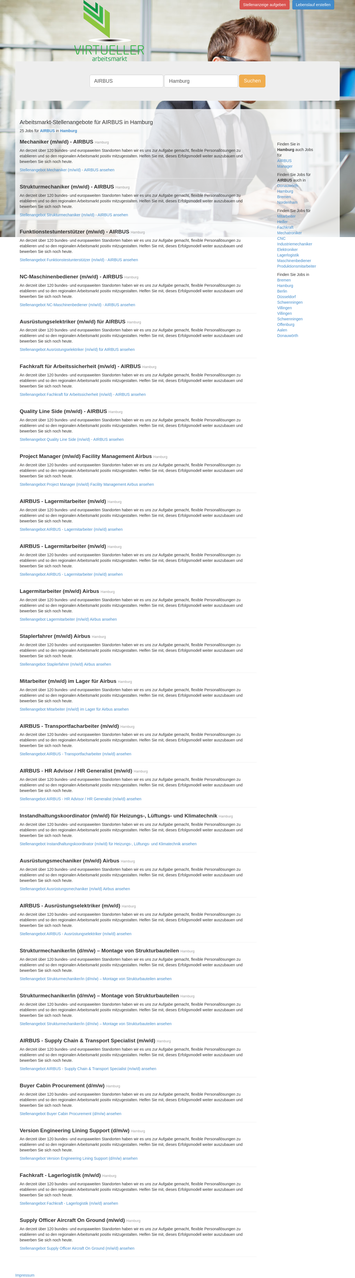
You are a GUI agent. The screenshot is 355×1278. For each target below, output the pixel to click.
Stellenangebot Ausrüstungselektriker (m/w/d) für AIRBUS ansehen (77, 349)
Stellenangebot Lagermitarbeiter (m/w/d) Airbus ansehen (68, 619)
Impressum (24, 1275)
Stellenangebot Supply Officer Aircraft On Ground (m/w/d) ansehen (77, 1248)
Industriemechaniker (294, 244)
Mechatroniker (289, 233)
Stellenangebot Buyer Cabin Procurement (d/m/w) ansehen (70, 1113)
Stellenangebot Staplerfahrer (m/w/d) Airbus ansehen (65, 664)
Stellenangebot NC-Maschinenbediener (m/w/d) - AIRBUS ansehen (77, 305)
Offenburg (286, 324)
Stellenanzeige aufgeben (264, 4)
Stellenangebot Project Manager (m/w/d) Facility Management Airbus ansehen (87, 484)
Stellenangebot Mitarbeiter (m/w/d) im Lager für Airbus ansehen (74, 709)
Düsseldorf (286, 297)
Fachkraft (285, 227)
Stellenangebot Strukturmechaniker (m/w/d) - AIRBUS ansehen (74, 215)
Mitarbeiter (286, 216)
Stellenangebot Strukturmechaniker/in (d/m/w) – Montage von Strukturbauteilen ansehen (96, 979)
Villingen (284, 308)
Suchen (252, 81)
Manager (285, 166)
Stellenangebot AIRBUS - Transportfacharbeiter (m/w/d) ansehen (75, 754)
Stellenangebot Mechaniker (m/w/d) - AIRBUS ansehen (67, 170)
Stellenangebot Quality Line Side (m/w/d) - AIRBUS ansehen (72, 439)
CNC (281, 238)
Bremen (284, 197)
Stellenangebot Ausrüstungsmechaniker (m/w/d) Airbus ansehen (75, 889)
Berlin (282, 291)
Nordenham (287, 202)
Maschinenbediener (294, 260)
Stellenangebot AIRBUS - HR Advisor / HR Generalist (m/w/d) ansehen (80, 799)
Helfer (282, 222)
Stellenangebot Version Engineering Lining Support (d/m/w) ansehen (79, 1158)
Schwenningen (290, 302)
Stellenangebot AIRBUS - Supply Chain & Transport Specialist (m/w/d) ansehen (88, 1068)
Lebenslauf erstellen (313, 4)
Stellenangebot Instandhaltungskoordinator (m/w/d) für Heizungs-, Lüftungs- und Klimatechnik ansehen (108, 844)
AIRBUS (284, 161)
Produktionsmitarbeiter (296, 266)
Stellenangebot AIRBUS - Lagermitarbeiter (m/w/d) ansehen (71, 529)
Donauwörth (287, 185)
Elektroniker (287, 249)
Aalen (282, 330)
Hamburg (285, 191)
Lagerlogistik (288, 255)
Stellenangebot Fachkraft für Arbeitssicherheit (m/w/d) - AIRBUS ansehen (83, 394)
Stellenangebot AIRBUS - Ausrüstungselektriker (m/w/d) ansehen (75, 934)
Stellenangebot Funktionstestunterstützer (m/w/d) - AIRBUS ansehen (79, 260)
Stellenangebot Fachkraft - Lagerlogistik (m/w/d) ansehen (69, 1203)
